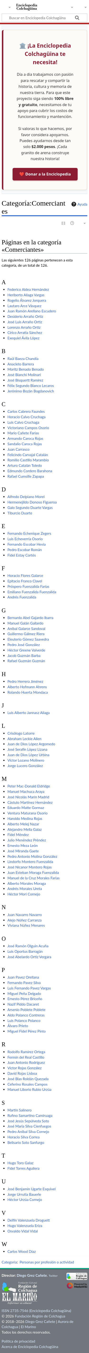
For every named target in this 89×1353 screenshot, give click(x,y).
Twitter (53, 1275)
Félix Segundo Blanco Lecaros (30, 385)
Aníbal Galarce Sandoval (26, 628)
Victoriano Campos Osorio (28, 428)
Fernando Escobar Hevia (26, 544)
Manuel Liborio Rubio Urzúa (29, 1089)
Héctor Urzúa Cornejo (24, 1199)
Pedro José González (23, 645)
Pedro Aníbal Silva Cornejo (28, 1131)
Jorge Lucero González (25, 766)
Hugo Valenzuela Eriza (24, 1225)
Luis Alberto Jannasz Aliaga (28, 712)
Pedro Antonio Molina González (32, 856)
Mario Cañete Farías (23, 433)
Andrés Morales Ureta (24, 888)
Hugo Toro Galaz (20, 1163)
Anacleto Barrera (20, 364)
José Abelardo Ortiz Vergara (29, 957)
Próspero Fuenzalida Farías (28, 586)
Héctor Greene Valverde (26, 650)
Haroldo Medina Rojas (24, 818)
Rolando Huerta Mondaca (27, 692)
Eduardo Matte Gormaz (25, 807)
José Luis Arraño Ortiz (24, 322)
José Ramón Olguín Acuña (27, 946)
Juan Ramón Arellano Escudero (31, 311)
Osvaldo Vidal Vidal (22, 1231)
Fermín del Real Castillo (25, 1057)
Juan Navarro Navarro (24, 914)
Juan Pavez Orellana (23, 977)
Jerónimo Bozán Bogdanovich (30, 391)
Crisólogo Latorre (21, 733)
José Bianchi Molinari (24, 375)
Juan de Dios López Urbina (28, 755)
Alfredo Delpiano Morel (25, 496)
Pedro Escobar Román (24, 550)
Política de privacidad (18, 1341)
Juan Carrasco (18, 449)
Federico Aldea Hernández (28, 289)
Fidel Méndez (18, 834)
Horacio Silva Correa (23, 1137)
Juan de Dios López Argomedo (31, 744)
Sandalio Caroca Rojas (24, 444)
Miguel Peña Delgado (24, 993)
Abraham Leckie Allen (24, 739)
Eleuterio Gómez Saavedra (28, 639)
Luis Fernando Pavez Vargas (29, 988)
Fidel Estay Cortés (21, 555)
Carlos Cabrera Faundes (26, 411)
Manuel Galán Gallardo (25, 623)
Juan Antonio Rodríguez (26, 1062)
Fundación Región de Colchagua (40, 1316)
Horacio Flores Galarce (25, 575)
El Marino (28, 1327)
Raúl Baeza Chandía (22, 358)
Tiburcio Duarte (19, 513)
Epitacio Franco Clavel (24, 581)
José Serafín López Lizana (27, 749)
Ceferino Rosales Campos (27, 1084)
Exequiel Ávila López (23, 338)
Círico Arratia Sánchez (24, 332)
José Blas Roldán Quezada (27, 1079)
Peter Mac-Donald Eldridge (28, 786)
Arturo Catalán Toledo (24, 465)
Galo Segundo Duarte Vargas (30, 507)
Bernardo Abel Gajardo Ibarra (30, 618)
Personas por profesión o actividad (46, 1262)
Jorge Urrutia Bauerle (24, 1194)
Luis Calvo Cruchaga (23, 422)
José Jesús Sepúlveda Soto (28, 1121)
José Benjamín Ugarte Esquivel (31, 1189)
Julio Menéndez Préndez (26, 840)
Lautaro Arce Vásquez (24, 306)
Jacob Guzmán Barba (23, 655)
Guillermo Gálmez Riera (25, 634)
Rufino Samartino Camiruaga (29, 1115)
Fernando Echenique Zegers (29, 533)
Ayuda (78, 204)
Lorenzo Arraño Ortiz (24, 327)
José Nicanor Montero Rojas (29, 867)
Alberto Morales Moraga (26, 883)
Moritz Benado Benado (25, 369)
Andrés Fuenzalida (21, 597)
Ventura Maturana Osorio (27, 813)
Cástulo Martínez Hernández (30, 802)
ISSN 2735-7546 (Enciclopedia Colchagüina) (36, 1310)
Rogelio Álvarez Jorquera (26, 300)
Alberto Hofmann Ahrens (27, 687)
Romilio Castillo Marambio (28, 460)
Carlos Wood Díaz (21, 1251)
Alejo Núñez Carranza (24, 920)
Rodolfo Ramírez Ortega (26, 1052)
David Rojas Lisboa (22, 1073)
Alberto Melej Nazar (23, 824)
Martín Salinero (19, 1110)
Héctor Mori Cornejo (23, 894)
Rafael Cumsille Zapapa (25, 476)
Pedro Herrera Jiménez (25, 681)
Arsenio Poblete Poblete (26, 1009)
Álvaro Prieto (17, 1026)
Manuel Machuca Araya (25, 791)
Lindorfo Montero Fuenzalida (30, 861)
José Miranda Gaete (23, 851)
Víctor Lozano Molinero (25, 760)
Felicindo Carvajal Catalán (27, 455)
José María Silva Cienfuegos (29, 1126)
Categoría (9, 1262)
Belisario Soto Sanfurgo (25, 1142)
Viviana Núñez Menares (26, 925)
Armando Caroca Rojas (25, 438)
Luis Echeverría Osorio (25, 539)
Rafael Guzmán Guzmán (26, 661)
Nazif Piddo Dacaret (23, 1004)
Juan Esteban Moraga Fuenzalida (33, 872)
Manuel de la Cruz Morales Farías (33, 878)
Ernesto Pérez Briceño (24, 999)
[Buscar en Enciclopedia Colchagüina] (44, 17)
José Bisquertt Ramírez (25, 380)
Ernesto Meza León (22, 845)
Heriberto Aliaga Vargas (25, 295)
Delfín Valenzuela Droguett (28, 1220)
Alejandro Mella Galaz (24, 829)
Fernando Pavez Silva (24, 982)
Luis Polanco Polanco (23, 1020)
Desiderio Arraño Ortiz (25, 316)
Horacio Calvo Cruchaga (26, 417)
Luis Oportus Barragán (25, 951)
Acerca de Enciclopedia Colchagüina (30, 1346)
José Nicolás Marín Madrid (28, 797)
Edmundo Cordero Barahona (29, 471)
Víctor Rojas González (24, 1068)
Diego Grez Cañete (32, 1275)
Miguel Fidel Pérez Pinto (26, 1031)
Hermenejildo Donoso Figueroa (32, 502)
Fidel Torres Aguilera (23, 1168)
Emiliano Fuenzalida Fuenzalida (31, 592)
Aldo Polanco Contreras (26, 1015)
